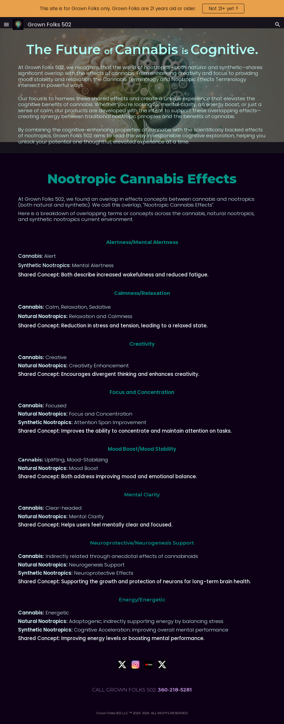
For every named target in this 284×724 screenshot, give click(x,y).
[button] (6, 24)
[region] (142, 8)
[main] (142, 92)
